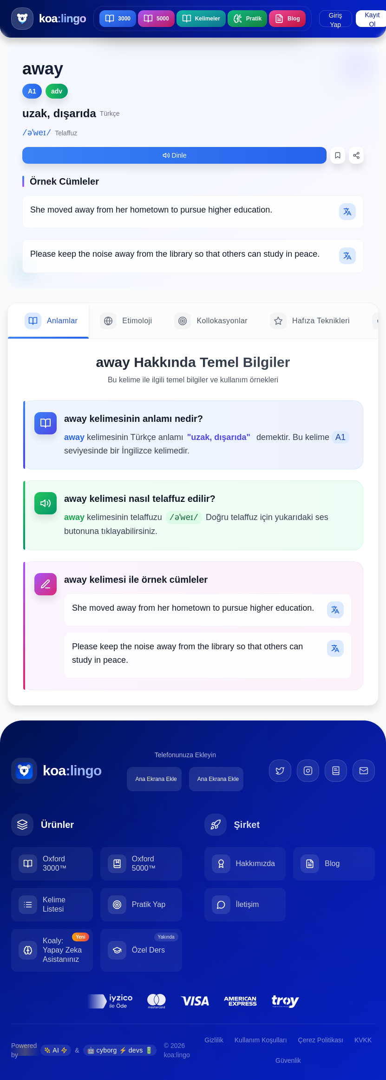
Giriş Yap (335, 19)
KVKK (363, 1040)
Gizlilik (213, 1040)
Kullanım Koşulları (261, 1040)
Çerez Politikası (320, 1040)
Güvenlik (288, 1060)
